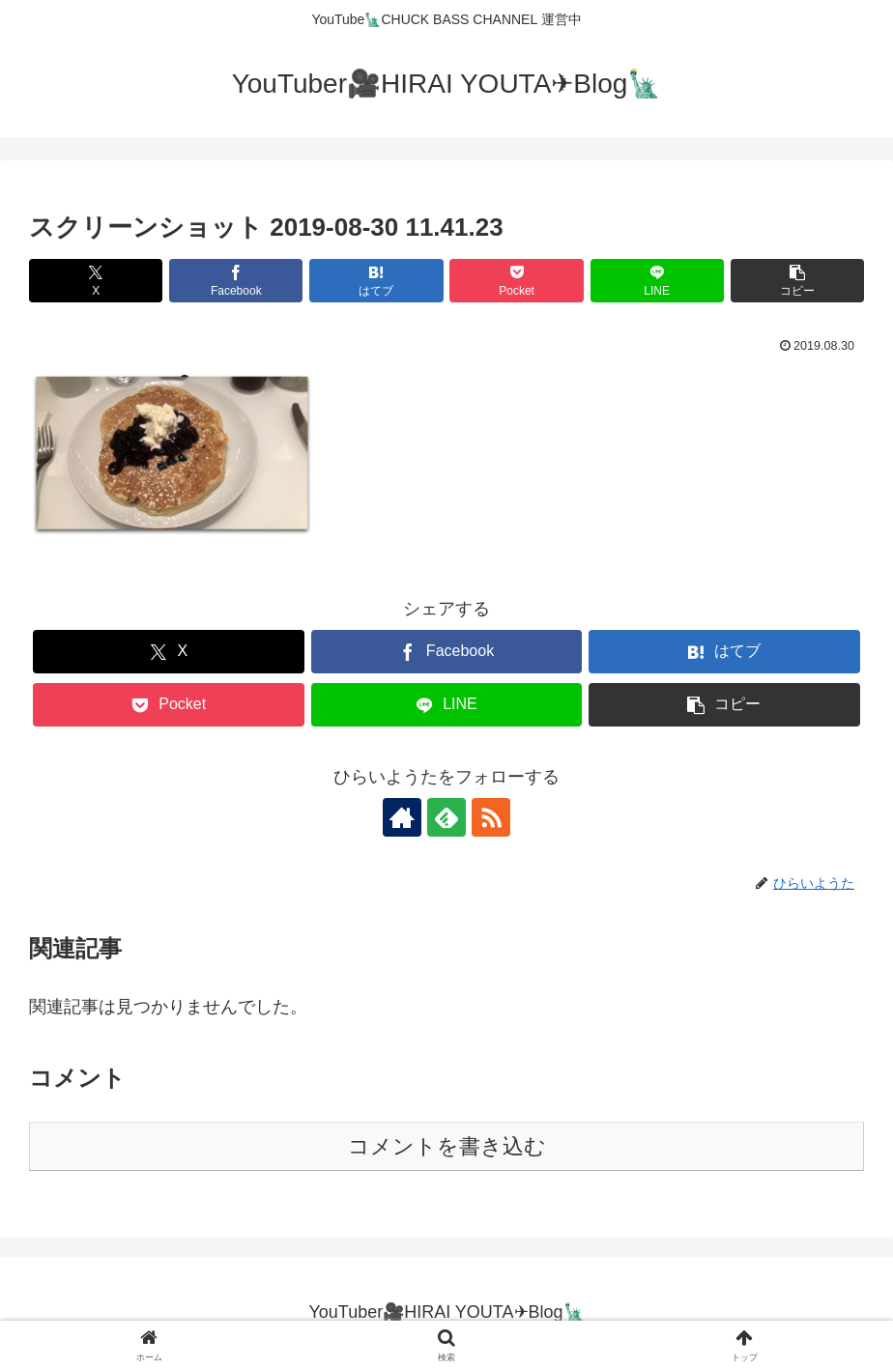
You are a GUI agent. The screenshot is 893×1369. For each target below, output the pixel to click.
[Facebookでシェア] (235, 280)
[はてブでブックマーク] (376, 280)
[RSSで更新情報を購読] (491, 817)
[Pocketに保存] (516, 280)
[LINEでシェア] (657, 280)
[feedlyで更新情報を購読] (446, 817)
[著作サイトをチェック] (402, 817)
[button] (797, 280)
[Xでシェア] (95, 280)
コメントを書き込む (447, 1146)
